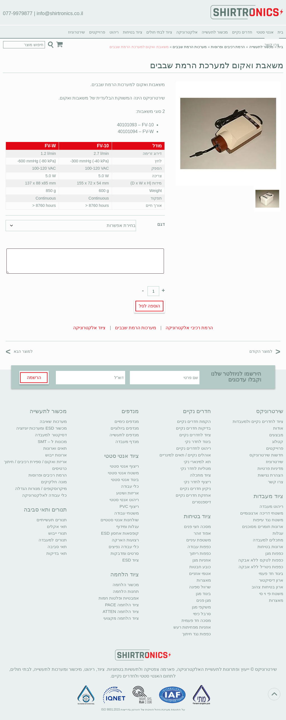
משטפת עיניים (198, 539)
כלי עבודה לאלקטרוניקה (44, 495)
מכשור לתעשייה (215, 32)
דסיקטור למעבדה (50, 434)
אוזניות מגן (201, 560)
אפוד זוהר (202, 533)
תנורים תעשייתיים (51, 519)
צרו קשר (275, 481)
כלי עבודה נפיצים (124, 546)
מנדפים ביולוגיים (125, 428)
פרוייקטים (97, 32)
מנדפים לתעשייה (124, 434)
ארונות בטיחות (270, 546)
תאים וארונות (54, 448)
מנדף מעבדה (127, 441)
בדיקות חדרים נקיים (193, 428)
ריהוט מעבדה (271, 506)
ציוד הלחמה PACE (122, 604)
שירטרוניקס (269, 411)
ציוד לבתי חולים (159, 32)
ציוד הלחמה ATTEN (121, 611)
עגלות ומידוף (127, 526)
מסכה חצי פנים (197, 526)
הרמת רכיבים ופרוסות (228, 47)
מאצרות (276, 600)
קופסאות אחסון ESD (120, 533)
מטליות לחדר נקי (195, 468)
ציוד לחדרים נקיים (195, 434)
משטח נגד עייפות (268, 519)
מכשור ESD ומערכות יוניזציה (41, 428)
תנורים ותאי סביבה (45, 509)
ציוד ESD (130, 560)
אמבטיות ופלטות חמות (119, 598)
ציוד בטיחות (132, 32)
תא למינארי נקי (197, 461)
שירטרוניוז (76, 32)
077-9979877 (17, 13)
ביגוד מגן (203, 593)
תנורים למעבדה (52, 539)
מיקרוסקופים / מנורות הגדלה (41, 488)
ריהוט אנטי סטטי (124, 499)
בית (280, 32)
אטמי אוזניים (200, 573)
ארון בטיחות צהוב (267, 586)
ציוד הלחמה (124, 574)
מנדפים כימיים (127, 421)
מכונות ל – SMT (52, 441)
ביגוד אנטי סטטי (125, 479)
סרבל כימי (202, 613)
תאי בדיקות (56, 553)
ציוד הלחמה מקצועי (121, 618)
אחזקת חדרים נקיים (193, 495)
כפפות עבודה (199, 546)
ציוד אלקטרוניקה (89, 327)
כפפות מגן (274, 553)
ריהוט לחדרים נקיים (193, 448)
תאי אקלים (56, 526)
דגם (161, 224)
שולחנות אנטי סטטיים (120, 519)
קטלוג (277, 441)
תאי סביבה (56, 546)
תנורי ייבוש (57, 533)
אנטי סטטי (264, 32)
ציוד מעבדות (268, 496)
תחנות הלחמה (126, 591)
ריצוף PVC (129, 506)
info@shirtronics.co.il (60, 13)
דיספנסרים (201, 501)
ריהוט (114, 32)
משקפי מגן (201, 607)
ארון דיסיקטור (271, 580)
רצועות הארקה (125, 539)
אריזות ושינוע (127, 493)
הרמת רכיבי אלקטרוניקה (189, 327)
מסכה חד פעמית (196, 620)
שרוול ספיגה (200, 586)
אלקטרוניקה (186, 32)
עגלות (278, 533)
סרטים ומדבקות (125, 553)
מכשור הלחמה (126, 584)
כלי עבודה (130, 486)
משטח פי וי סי (271, 593)
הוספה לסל (149, 306)
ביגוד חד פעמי (271, 573)
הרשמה (34, 377)
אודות (278, 428)
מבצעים (276, 434)
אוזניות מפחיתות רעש (192, 627)
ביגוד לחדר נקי (198, 441)
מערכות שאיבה (53, 421)
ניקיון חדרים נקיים (195, 488)
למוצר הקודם (264, 351)
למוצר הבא (19, 351)
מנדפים (130, 411)
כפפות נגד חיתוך (196, 633)
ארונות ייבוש (55, 455)
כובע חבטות (200, 566)
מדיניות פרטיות (270, 468)
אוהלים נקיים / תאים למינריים (185, 455)
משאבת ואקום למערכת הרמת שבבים (216, 65)
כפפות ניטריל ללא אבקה (261, 566)
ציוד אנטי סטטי (121, 456)
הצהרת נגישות (270, 475)
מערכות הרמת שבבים (190, 47)
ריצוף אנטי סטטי (124, 466)
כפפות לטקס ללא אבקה (260, 560)
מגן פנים (203, 600)
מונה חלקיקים (53, 481)
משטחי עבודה (126, 513)
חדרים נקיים (242, 32)
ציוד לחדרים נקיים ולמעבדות (258, 421)
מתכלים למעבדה (268, 539)
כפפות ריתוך (200, 553)
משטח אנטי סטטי (123, 472)
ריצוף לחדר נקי (197, 481)
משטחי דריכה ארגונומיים (261, 513)
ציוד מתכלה (200, 475)
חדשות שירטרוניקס (266, 455)
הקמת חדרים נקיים (194, 421)
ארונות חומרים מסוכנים (262, 526)
